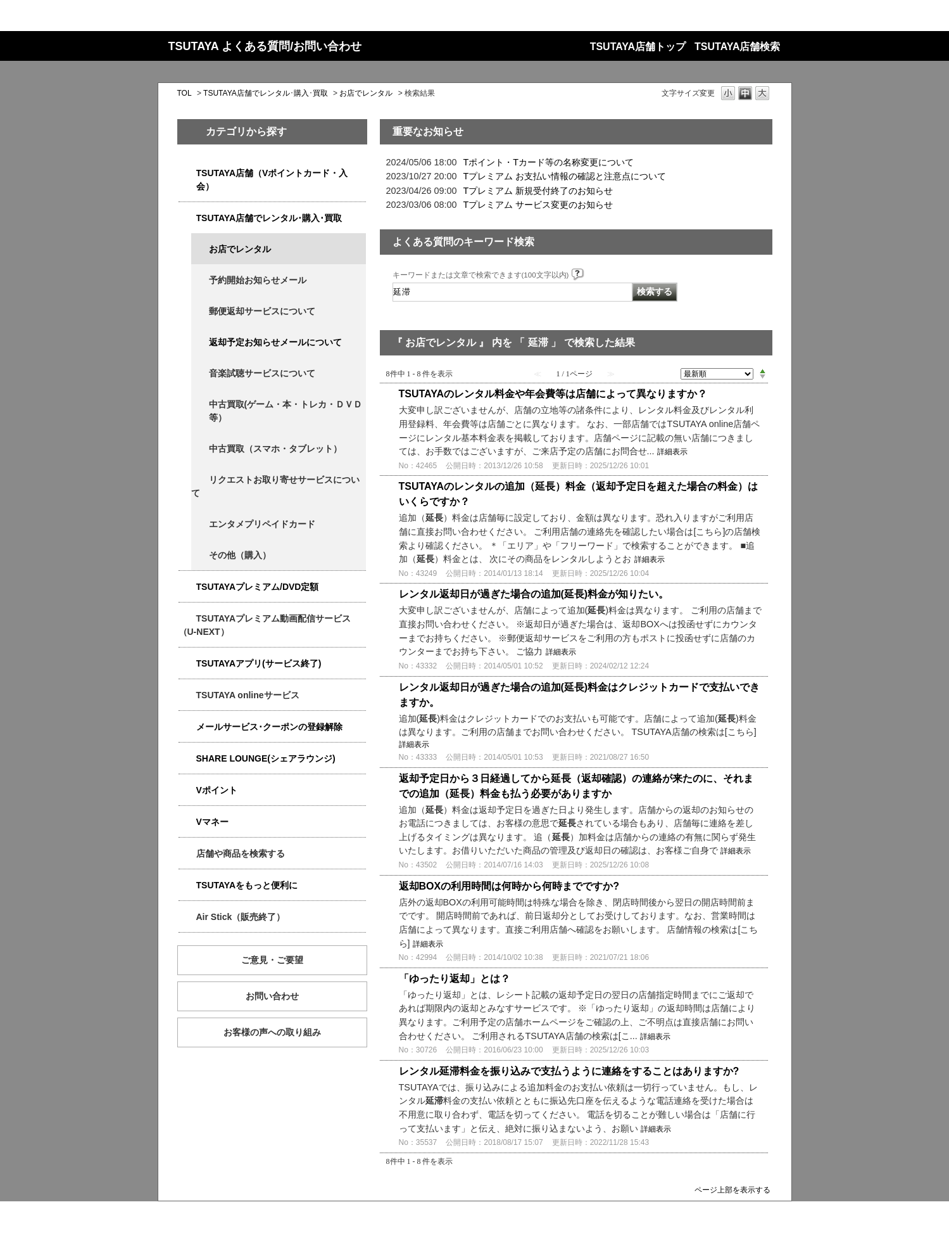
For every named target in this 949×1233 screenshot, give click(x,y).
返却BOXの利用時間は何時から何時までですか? (509, 886)
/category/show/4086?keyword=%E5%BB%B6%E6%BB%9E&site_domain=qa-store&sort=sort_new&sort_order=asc (187, 853)
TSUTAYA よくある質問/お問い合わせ (265, 46)
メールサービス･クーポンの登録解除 (269, 727)
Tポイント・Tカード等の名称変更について (548, 162)
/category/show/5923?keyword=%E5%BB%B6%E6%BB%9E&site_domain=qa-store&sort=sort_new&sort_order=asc (187, 618)
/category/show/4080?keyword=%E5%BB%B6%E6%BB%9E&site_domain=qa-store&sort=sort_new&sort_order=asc (187, 727)
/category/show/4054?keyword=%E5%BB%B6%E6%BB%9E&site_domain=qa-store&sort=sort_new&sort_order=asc (187, 218)
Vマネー (212, 822)
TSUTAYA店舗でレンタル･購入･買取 (265, 93)
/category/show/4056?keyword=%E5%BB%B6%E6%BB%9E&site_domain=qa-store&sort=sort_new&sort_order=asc (200, 524)
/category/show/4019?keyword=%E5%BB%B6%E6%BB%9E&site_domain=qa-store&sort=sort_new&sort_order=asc (187, 663)
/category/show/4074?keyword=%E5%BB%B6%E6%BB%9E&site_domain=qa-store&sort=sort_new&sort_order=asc (187, 790)
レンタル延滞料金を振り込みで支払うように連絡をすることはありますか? (569, 1071)
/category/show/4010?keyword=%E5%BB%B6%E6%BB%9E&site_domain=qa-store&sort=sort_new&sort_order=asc (187, 695)
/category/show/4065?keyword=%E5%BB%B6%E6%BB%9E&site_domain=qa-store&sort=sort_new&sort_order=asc (200, 480)
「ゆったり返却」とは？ (454, 978)
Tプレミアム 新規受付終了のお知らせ (538, 191)
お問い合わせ (272, 996)
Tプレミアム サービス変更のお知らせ (538, 205)
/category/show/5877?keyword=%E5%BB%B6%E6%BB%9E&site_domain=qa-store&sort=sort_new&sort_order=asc (187, 758)
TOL (184, 93)
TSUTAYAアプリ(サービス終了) (259, 663)
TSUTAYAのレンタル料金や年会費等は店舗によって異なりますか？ (553, 393)
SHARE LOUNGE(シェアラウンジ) (266, 758)
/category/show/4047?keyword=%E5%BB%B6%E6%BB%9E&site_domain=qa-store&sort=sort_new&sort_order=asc (187, 173)
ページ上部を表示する (732, 1189)
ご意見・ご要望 (272, 960)
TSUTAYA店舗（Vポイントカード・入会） (272, 179)
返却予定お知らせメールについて (275, 342)
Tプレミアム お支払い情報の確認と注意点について (565, 176)
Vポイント (216, 790)
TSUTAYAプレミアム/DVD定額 (257, 587)
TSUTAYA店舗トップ (638, 46)
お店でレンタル (366, 93)
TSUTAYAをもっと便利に (247, 885)
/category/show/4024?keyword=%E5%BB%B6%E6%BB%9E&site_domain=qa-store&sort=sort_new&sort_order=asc (187, 885)
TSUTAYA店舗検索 (737, 46)
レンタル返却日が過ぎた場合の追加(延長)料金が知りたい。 (534, 594)
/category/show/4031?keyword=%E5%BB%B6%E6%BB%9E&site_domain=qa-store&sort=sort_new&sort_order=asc (187, 587)
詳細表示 (672, 452)
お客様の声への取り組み (272, 1032)
